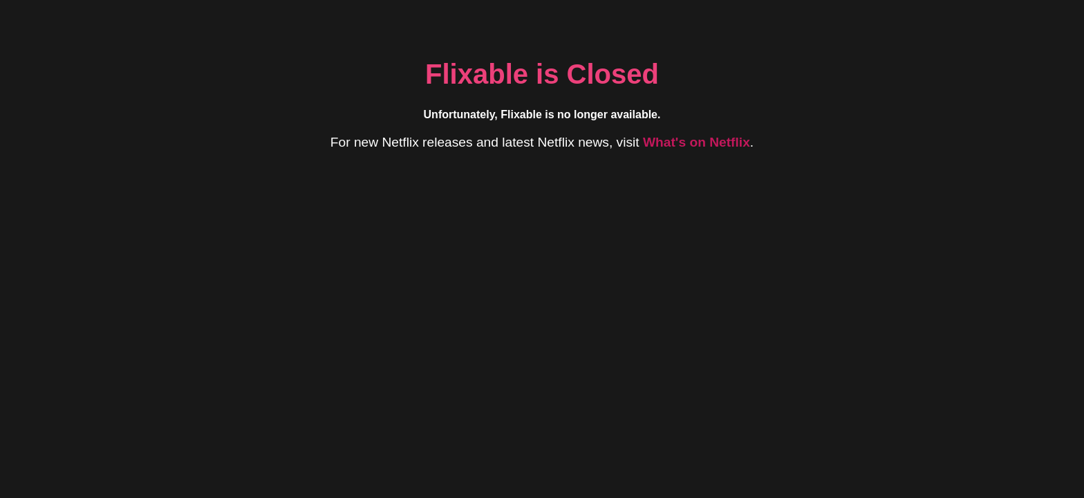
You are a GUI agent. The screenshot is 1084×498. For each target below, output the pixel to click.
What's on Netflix (696, 142)
